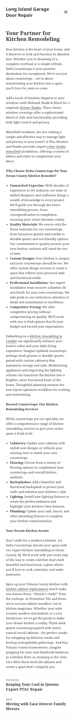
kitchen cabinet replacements (27, 589)
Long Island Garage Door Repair (27, 12)
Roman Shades (30, 108)
